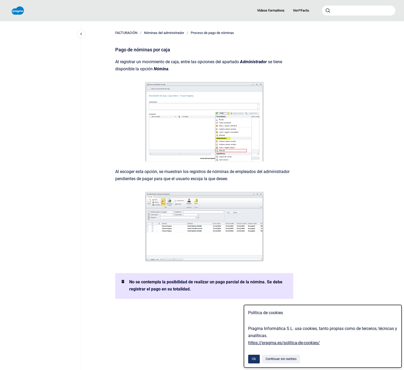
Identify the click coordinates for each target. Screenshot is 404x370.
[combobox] (358, 11)
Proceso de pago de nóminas (212, 33)
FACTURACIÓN (126, 33)
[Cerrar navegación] (81, 34)
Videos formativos (271, 10)
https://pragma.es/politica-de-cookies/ (284, 342)
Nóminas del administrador (164, 33)
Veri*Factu (301, 10)
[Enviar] (328, 10)
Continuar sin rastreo (281, 359)
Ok (254, 359)
